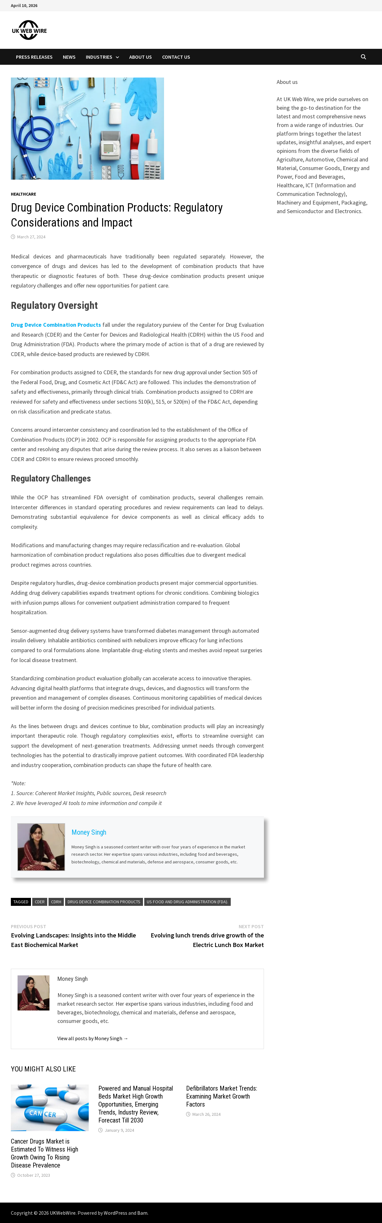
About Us (140, 57)
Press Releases (34, 57)
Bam (142, 1213)
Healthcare (23, 194)
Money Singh (88, 832)
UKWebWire (63, 1213)
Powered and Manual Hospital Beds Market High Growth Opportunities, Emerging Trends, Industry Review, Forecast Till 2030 (135, 1104)
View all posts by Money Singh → (92, 1038)
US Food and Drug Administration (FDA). (187, 902)
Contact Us (176, 57)
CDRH (56, 902)
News (69, 57)
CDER (40, 902)
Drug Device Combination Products (56, 324)
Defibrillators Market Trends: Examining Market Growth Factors (221, 1096)
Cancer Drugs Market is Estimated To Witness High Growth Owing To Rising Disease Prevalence (44, 1153)
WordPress (115, 1213)
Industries (99, 57)
